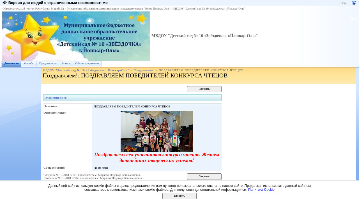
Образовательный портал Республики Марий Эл (33, 8)
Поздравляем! (144, 70)
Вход (342, 2)
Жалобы (29, 63)
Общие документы (87, 63)
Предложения (48, 63)
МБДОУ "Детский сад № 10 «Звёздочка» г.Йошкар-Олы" (209, 8)
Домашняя (11, 63)
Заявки (66, 63)
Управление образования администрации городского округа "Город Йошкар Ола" (118, 8)
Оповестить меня (55, 97)
